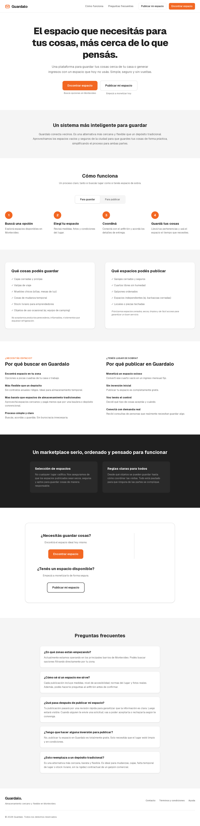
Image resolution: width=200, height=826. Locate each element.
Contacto (150, 800)
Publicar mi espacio (152, 6)
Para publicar (112, 199)
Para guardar (87, 199)
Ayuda (191, 800)
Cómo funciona (94, 6)
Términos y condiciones (172, 800)
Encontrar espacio (181, 6)
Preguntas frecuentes (120, 6)
